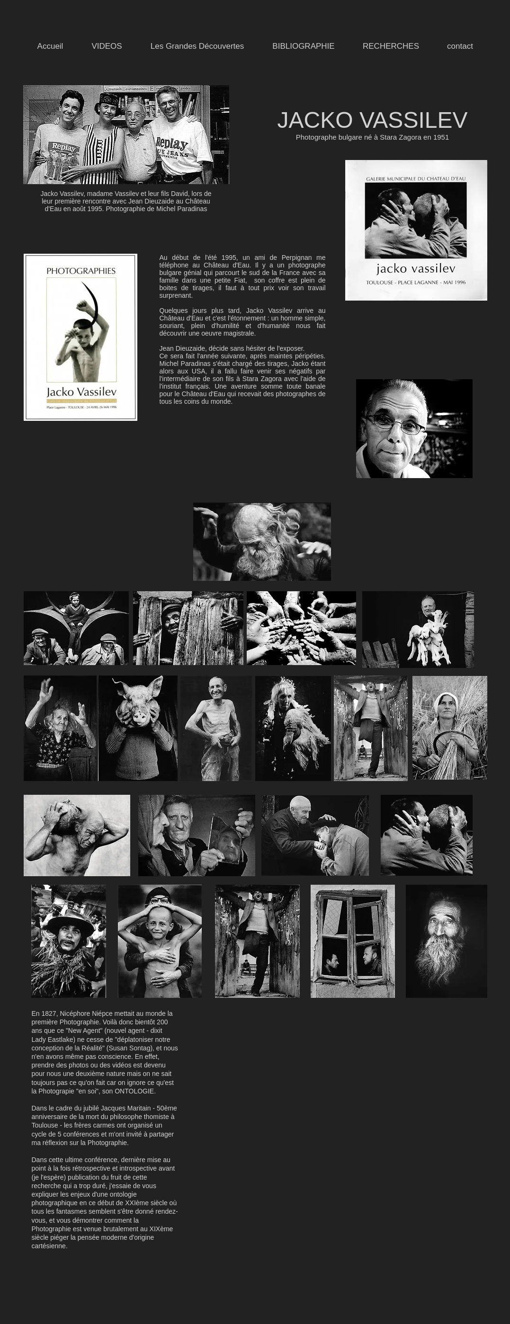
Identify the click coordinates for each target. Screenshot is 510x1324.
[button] (197, 46)
